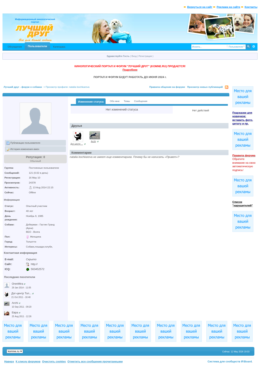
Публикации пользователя (23, 143)
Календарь (59, 46)
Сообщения (140, 101)
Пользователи (37, 46)
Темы (127, 101)
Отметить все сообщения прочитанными (95, 361)
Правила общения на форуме (167, 86)
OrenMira (17, 283)
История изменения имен (22, 149)
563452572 (37, 269)
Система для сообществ (224, 361)
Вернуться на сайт (199, 7)
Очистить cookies (54, 361)
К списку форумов (28, 361)
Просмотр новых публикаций (205, 86)
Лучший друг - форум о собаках (23, 86)
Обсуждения (15, 46)
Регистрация (145, 56)
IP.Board (246, 361)
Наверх (9, 361)
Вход (134, 56)
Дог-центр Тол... (21, 293)
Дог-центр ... (77, 144)
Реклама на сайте (228, 7)
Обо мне (115, 101)
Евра (15, 312)
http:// (34, 264)
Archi (15, 302)
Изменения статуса (90, 101)
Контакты (251, 7)
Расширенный (253, 46)
